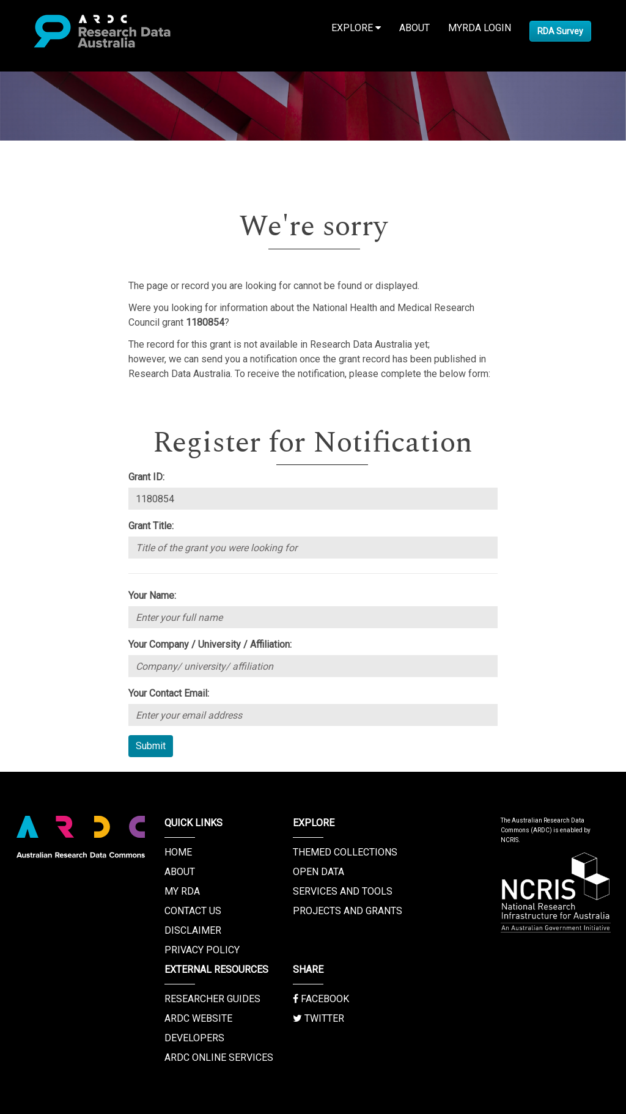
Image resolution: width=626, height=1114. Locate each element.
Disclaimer (192, 930)
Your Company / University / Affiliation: (210, 644)
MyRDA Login (479, 28)
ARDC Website (198, 1018)
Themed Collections (345, 852)
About (414, 28)
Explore (356, 28)
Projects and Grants (347, 911)
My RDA (182, 891)
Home (178, 852)
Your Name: (152, 595)
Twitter (318, 1018)
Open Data (318, 872)
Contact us (192, 911)
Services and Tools (342, 891)
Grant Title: (151, 526)
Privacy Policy (202, 950)
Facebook (321, 999)
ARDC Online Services (218, 1057)
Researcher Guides (212, 999)
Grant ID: (146, 477)
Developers (194, 1038)
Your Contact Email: (168, 693)
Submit (151, 746)
